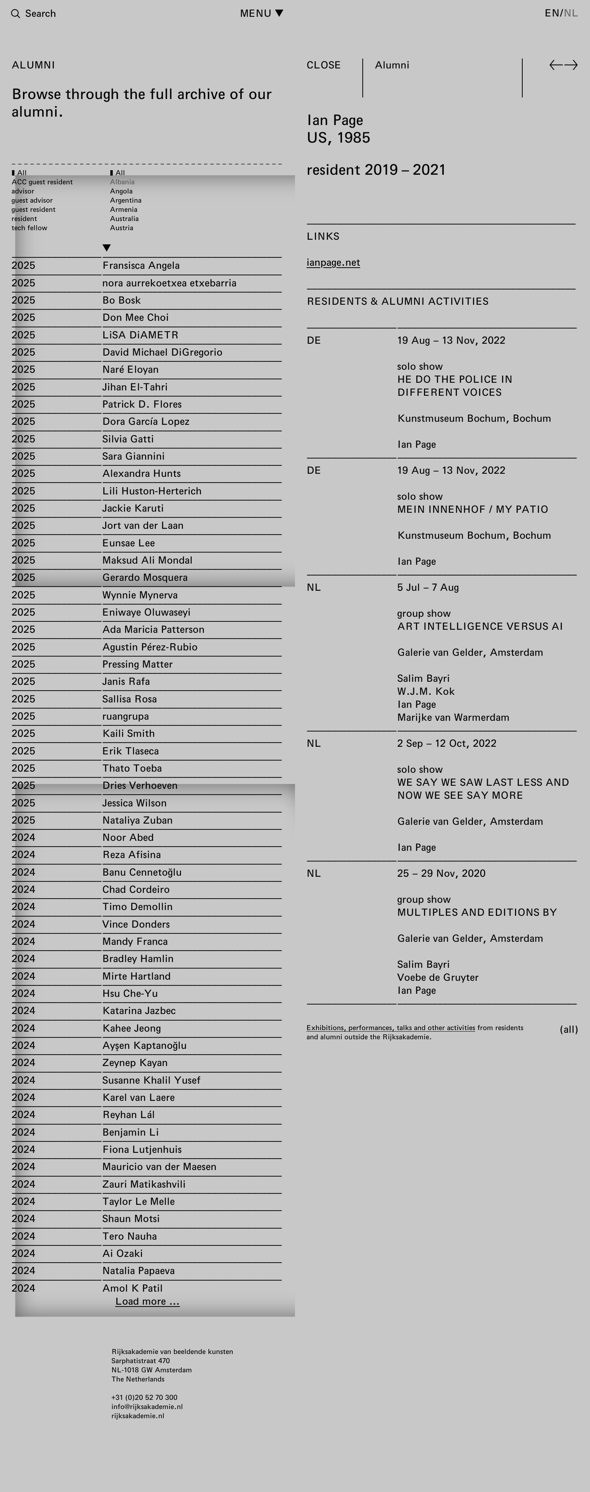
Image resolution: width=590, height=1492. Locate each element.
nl (571, 13)
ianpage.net (333, 262)
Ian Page (416, 444)
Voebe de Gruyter (438, 977)
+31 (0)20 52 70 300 (144, 1397)
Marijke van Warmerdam (453, 717)
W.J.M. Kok (426, 691)
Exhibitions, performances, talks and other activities (390, 1027)
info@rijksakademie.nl (147, 1406)
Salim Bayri (423, 678)
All (569, 1029)
